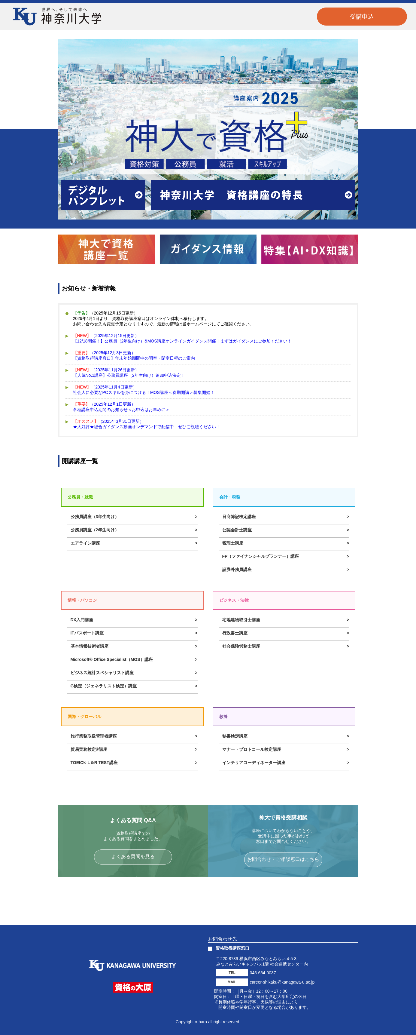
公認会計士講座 (237, 529)
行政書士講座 (234, 633)
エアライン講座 (85, 543)
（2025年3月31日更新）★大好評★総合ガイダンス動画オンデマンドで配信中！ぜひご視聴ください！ (146, 424)
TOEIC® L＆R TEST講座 (94, 762)
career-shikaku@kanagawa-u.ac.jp (282, 982)
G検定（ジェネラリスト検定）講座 (104, 685)
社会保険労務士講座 (241, 646)
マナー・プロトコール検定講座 (251, 749)
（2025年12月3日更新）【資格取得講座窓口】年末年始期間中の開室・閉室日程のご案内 (134, 355)
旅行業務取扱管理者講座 (94, 736)
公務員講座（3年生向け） (95, 516)
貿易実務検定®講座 (89, 749)
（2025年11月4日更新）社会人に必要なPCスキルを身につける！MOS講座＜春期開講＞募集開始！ (143, 390)
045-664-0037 (263, 972)
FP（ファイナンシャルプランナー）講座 (260, 556)
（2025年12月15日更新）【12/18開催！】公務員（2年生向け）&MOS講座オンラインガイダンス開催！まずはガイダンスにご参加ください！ (182, 338)
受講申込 (362, 16)
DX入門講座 (82, 619)
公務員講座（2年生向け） (95, 529)
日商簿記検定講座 (239, 516)
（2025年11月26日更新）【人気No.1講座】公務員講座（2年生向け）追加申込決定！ (129, 372)
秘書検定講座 (234, 736)
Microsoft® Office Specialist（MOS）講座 (112, 659)
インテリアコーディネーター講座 (253, 762)
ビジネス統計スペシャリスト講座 (102, 672)
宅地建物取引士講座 (241, 619)
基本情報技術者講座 (89, 646)
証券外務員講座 (237, 569)
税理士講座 (232, 543)
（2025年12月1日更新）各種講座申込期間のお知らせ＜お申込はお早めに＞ (121, 407)
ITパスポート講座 (87, 633)
